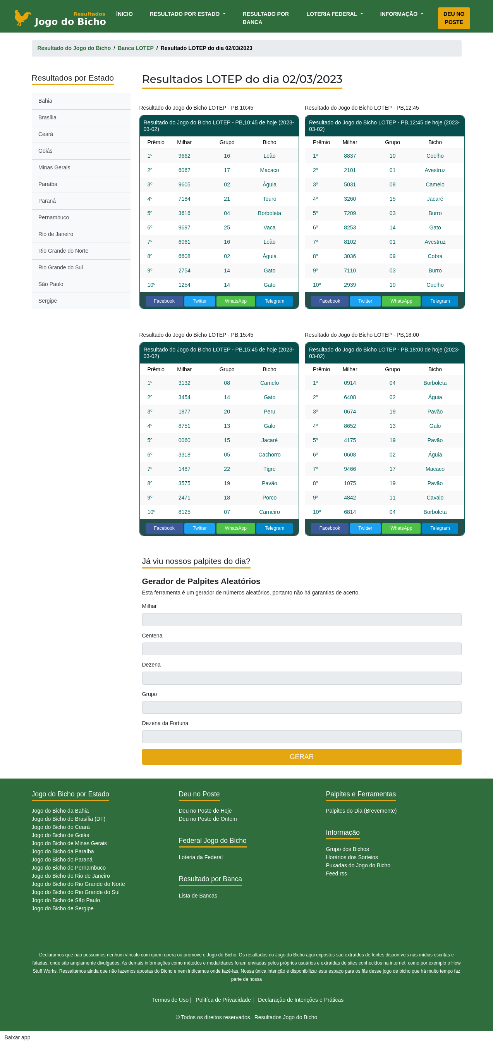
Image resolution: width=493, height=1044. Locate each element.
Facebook (164, 301)
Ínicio (126, 13)
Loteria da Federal (201, 857)
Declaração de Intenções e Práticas (301, 1000)
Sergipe (47, 301)
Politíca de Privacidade (223, 1000)
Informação (399, 14)
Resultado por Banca (266, 18)
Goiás (45, 151)
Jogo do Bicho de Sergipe (63, 908)
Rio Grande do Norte (63, 251)
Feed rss (336, 873)
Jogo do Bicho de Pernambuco (69, 868)
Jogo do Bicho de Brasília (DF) (69, 819)
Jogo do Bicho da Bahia (60, 811)
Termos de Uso (170, 1000)
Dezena (151, 665)
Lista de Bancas (198, 895)
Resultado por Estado (185, 14)
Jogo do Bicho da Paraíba (63, 851)
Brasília (47, 117)
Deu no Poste (453, 18)
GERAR (302, 757)
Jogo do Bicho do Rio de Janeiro (71, 876)
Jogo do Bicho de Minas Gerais (69, 843)
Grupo (149, 694)
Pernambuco (53, 217)
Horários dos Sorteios (352, 857)
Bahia (45, 101)
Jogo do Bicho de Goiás (60, 835)
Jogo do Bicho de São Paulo (66, 900)
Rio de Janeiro (55, 234)
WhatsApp (236, 301)
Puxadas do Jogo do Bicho (358, 865)
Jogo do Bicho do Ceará (61, 827)
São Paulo (51, 284)
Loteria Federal (333, 14)
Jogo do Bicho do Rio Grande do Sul (76, 892)
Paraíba (47, 184)
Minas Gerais (54, 167)
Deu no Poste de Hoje (205, 811)
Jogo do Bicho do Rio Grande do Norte (78, 884)
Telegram (274, 301)
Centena (152, 635)
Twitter (200, 301)
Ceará (45, 134)
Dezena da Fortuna (165, 723)
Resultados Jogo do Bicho (286, 1017)
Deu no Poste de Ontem (208, 819)
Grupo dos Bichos (347, 849)
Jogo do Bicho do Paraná (62, 859)
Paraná (47, 201)
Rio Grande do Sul (60, 267)
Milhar (149, 606)
